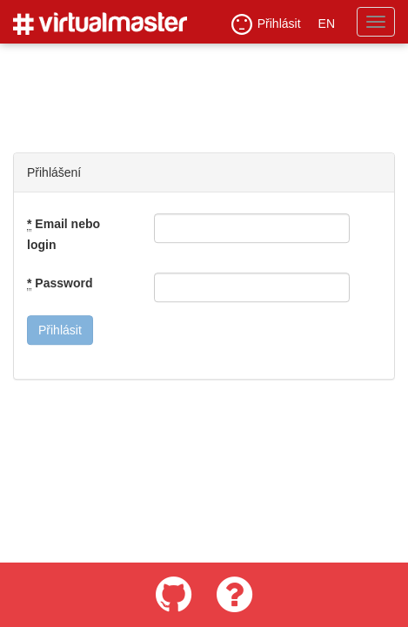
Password (59, 283)
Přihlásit (266, 24)
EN (326, 23)
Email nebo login (63, 234)
